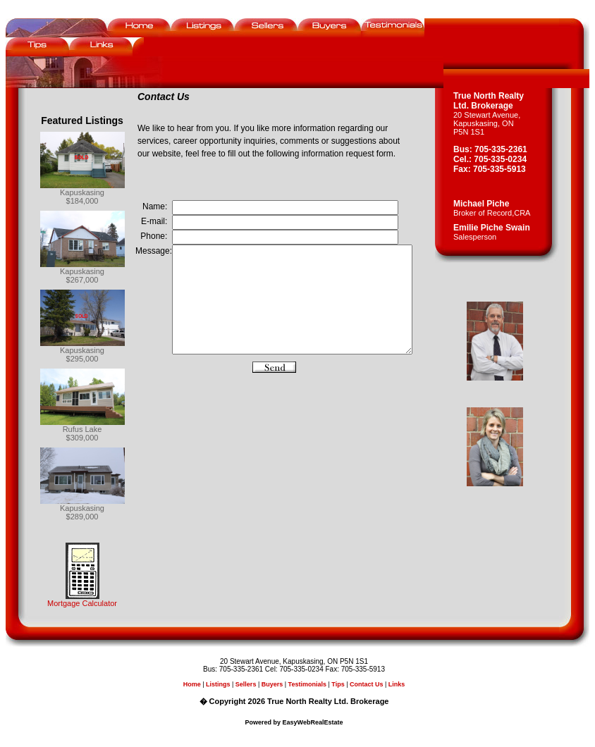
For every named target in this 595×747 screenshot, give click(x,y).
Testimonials (310, 684)
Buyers (275, 684)
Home (195, 684)
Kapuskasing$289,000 (82, 512)
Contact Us (369, 684)
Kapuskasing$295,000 (82, 354)
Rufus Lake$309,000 (82, 433)
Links (399, 684)
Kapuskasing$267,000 (82, 275)
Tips (340, 684)
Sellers (248, 684)
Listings (221, 684)
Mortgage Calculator (82, 603)
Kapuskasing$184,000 (82, 196)
